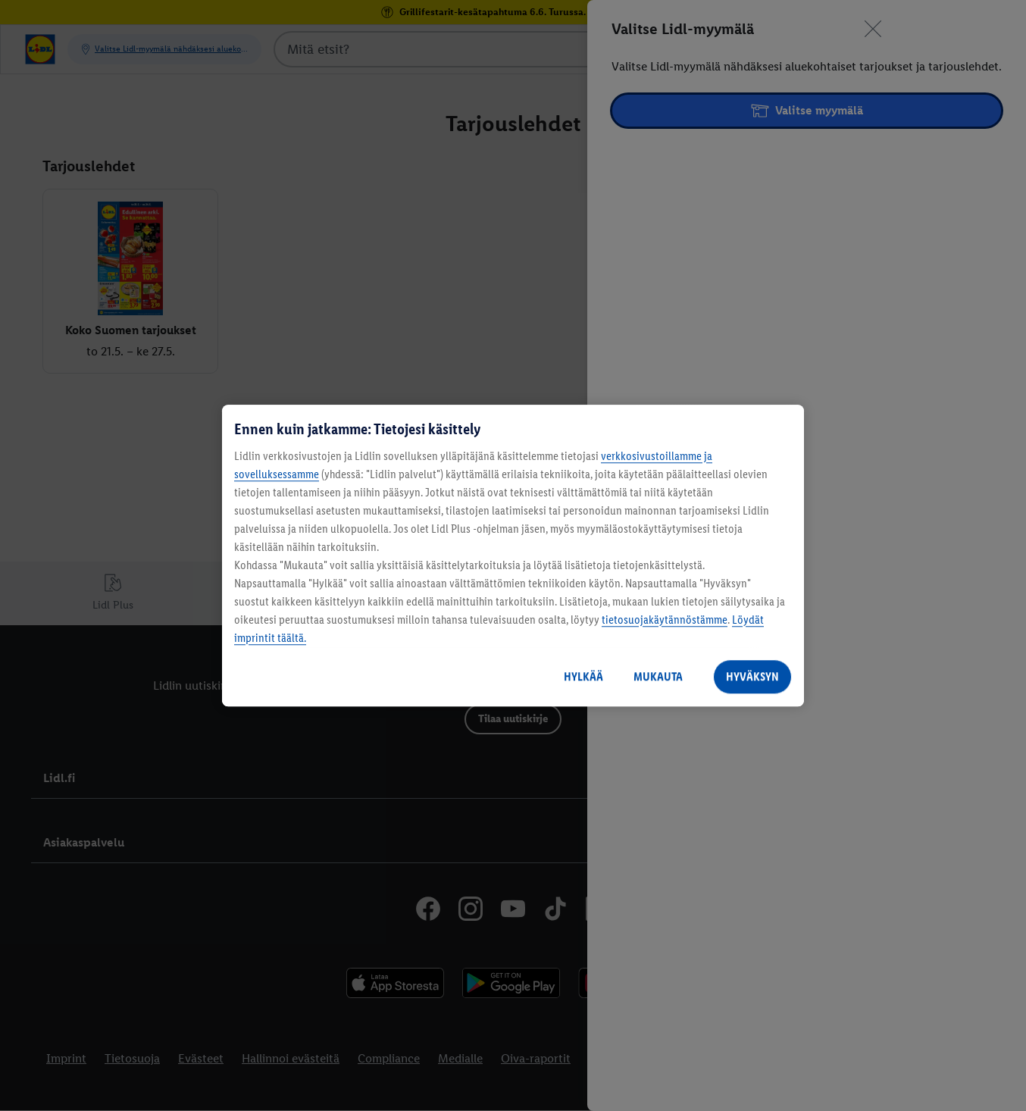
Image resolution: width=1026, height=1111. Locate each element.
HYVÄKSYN (752, 676)
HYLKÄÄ (583, 676)
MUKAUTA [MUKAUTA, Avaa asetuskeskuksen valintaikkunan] (658, 676)
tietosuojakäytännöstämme (664, 619)
